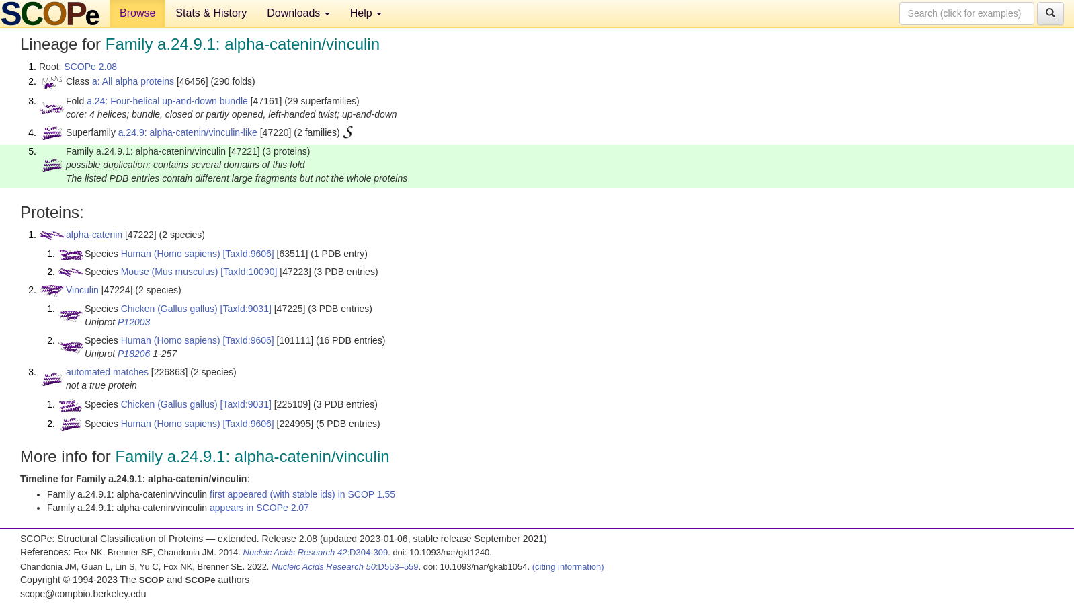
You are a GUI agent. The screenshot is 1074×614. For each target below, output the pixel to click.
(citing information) (568, 567)
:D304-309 (315, 552)
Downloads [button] (298, 13)
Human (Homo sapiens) (170, 253)
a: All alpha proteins (133, 81)
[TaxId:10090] (248, 271)
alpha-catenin (94, 234)
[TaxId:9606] (248, 253)
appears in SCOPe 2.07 (259, 507)
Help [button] (366, 13)
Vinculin (82, 289)
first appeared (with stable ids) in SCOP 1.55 (302, 494)
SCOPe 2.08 (90, 66)
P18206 (134, 353)
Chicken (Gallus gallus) (169, 308)
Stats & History (211, 13)
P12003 (134, 322)
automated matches (107, 372)
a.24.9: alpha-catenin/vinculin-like (187, 132)
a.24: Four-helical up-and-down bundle (167, 100)
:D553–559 (345, 567)
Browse (137, 13)
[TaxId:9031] (246, 308)
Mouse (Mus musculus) (169, 271)
